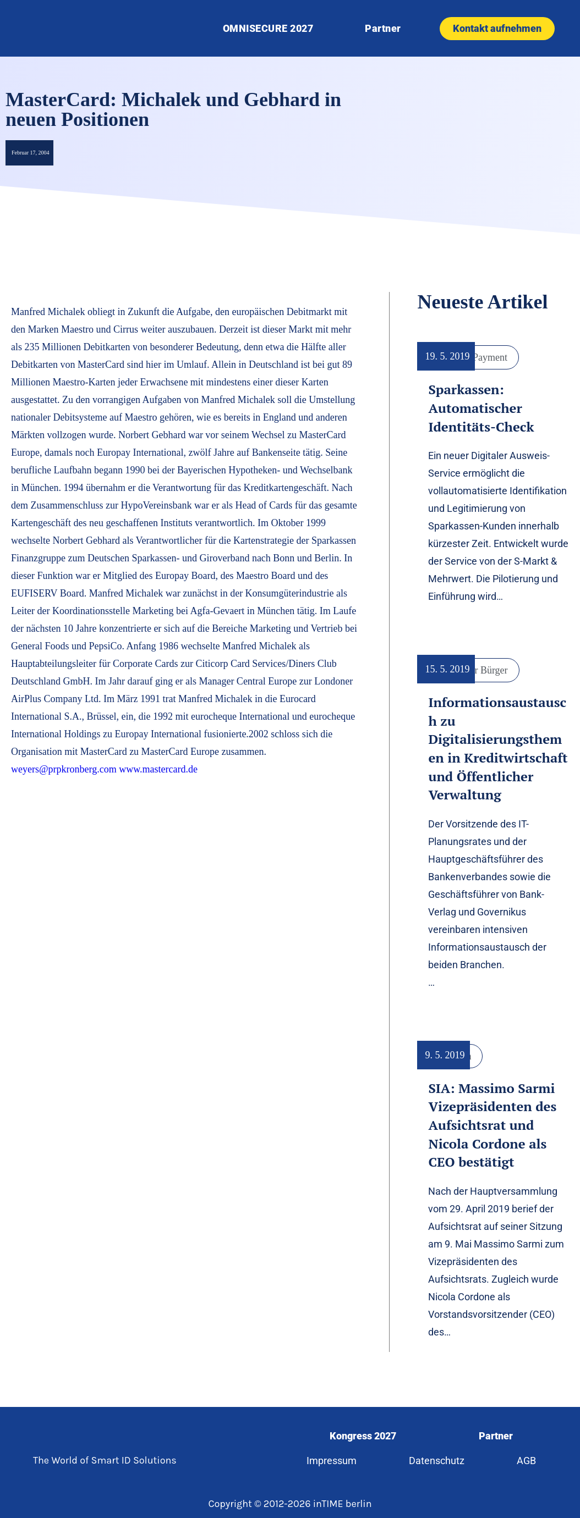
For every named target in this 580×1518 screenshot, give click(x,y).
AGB (527, 1460)
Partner (383, 28)
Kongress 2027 (362, 1436)
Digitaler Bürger (474, 670)
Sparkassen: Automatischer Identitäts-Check (481, 407)
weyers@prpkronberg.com (64, 769)
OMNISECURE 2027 (268, 28)
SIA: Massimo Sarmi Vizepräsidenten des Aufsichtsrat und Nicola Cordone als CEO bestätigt (492, 1125)
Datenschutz (436, 1460)
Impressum (330, 1460)
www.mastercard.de (158, 769)
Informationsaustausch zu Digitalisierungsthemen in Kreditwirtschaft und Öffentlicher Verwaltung (497, 748)
